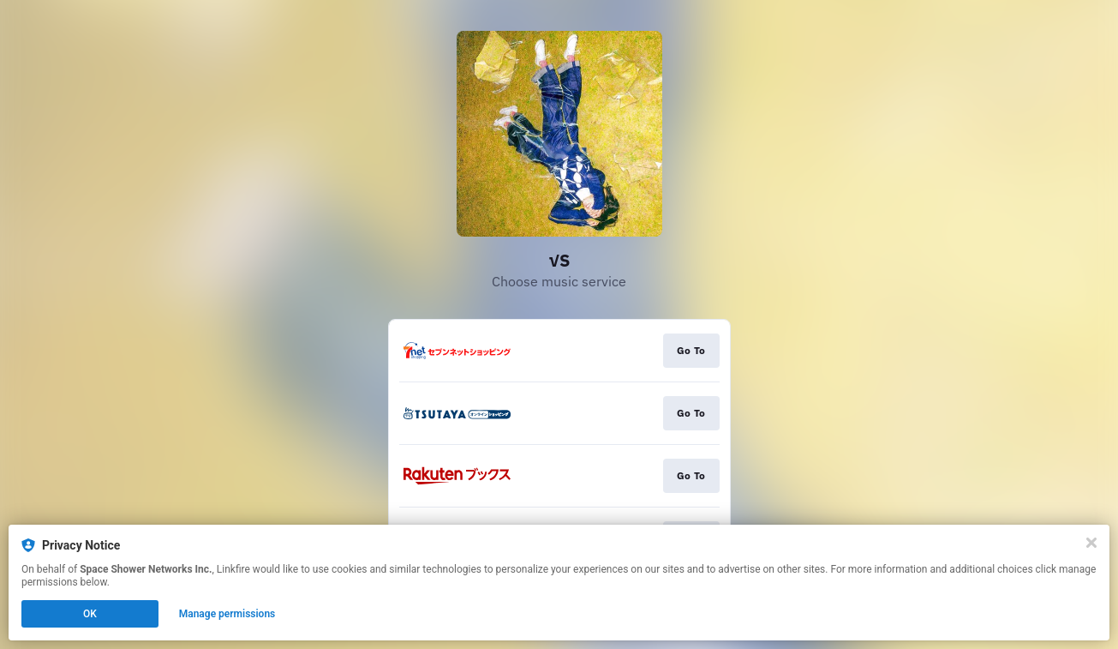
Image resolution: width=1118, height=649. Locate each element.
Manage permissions (227, 614)
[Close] (1091, 542)
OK (90, 614)
